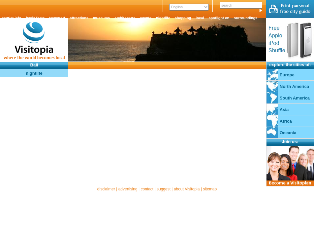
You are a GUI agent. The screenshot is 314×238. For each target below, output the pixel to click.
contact (147, 189)
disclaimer (106, 189)
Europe (287, 74)
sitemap (210, 189)
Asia (284, 109)
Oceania (288, 132)
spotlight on (218, 18)
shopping (183, 18)
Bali (34, 64)
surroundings (245, 18)
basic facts (35, 18)
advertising (128, 189)
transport (57, 18)
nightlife (163, 18)
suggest (164, 189)
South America (295, 98)
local (200, 18)
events (145, 18)
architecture (124, 18)
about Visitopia (187, 189)
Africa (286, 121)
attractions (79, 18)
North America (294, 86)
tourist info (11, 18)
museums (101, 18)
